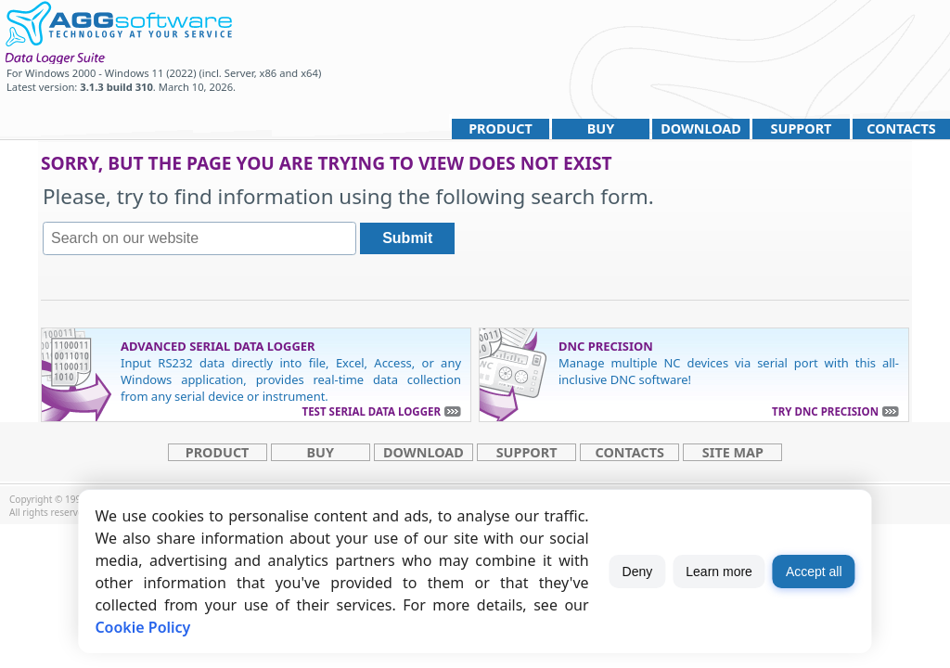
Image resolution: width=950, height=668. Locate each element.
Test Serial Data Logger (371, 411)
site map (733, 452)
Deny (638, 571)
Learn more (719, 571)
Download (701, 128)
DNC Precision (605, 346)
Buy (600, 128)
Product (501, 128)
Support (801, 128)
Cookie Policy (142, 627)
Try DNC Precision (825, 411)
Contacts (901, 128)
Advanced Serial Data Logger (218, 346)
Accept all (814, 571)
